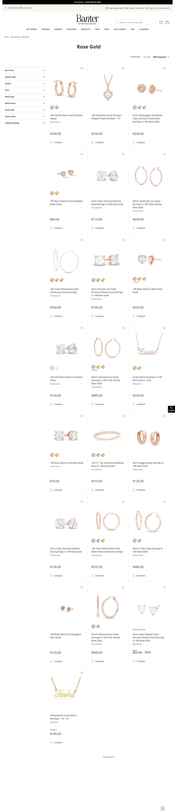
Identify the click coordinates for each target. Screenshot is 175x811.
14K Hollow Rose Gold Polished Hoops (66, 117)
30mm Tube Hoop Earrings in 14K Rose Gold (148, 550)
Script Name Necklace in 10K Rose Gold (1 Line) (147, 379)
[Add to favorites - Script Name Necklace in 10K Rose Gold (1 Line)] (164, 328)
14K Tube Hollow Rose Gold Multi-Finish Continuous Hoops (107, 550)
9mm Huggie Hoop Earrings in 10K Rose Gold (148, 464)
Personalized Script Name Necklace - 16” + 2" (63, 717)
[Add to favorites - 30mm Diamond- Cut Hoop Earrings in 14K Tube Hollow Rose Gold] (164, 154)
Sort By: (147, 57)
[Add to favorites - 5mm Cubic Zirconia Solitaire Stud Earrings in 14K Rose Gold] (123, 154)
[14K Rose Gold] (52, 107)
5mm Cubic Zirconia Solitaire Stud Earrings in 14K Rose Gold (107, 203)
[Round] (52, 368)
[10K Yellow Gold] (57, 193)
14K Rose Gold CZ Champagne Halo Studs (65, 636)
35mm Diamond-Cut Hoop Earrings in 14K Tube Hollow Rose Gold (105, 637)
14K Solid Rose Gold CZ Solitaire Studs (66, 379)
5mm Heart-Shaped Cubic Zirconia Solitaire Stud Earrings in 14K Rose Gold (148, 637)
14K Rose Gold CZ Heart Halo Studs (147, 291)
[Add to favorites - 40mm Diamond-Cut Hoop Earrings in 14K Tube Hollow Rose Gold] (123, 328)
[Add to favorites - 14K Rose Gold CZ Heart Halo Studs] (164, 239)
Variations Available (139, 629)
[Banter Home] (87, 19)
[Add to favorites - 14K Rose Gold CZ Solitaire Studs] (81, 416)
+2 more (135, 282)
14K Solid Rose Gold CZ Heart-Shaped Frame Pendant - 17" (106, 117)
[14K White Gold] (57, 107)
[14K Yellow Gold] (144, 107)
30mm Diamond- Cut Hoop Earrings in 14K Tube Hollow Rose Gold (147, 204)
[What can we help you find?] (135, 22)
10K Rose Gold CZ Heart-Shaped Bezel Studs (66, 203)
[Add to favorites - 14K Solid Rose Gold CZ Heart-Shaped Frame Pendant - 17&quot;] (123, 68)
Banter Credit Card (136, 8)
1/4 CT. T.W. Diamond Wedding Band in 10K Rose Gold (107, 464)
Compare (58, 142)
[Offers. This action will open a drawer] (171, 409)
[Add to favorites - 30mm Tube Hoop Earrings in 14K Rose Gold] (164, 501)
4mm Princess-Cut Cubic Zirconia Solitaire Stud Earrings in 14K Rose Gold (107, 292)
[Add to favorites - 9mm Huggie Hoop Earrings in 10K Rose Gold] (164, 416)
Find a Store (13, 8)
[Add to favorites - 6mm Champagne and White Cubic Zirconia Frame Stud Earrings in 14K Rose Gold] (164, 68)
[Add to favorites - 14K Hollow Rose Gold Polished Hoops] (81, 68)
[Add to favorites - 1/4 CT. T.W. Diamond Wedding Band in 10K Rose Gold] (123, 416)
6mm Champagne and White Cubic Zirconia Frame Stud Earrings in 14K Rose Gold (147, 118)
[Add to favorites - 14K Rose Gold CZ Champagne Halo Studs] (81, 587)
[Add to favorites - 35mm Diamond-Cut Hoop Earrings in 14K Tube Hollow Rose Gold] (123, 587)
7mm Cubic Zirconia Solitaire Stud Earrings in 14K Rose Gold (66, 550)
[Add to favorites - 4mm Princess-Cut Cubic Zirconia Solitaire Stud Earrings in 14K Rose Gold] (123, 239)
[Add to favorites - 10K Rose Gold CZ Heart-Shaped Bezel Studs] (81, 154)
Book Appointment (116, 8)
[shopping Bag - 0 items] (167, 22)
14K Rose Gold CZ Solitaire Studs (66, 462)
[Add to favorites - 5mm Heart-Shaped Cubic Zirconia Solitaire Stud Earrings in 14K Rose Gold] (164, 587)
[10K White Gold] (103, 367)
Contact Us (27, 8)
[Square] (57, 368)
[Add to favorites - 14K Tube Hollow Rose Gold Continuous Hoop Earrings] (81, 239)
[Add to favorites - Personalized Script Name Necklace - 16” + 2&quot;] (81, 673)
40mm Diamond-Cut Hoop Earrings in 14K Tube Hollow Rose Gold (105, 380)
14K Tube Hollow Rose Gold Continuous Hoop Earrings (64, 291)
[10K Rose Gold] (52, 193)
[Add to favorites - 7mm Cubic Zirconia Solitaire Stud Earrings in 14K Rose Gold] (81, 501)
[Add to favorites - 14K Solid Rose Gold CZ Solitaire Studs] (81, 328)
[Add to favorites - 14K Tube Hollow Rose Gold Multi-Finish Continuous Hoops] (123, 501)
